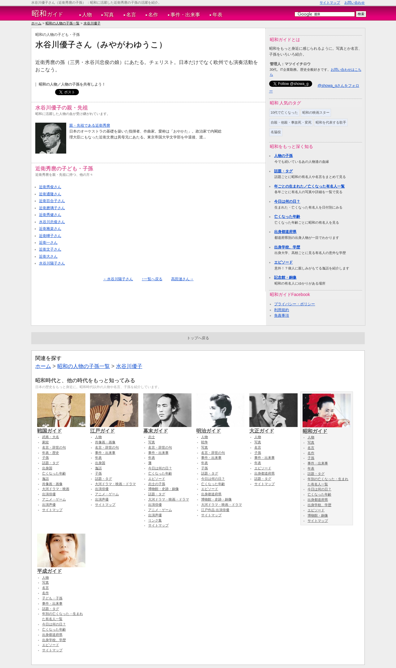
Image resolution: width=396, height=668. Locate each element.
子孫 (45, 457)
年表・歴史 (50, 452)
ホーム (36, 23)
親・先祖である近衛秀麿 (89, 125)
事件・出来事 (185, 14)
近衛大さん (48, 256)
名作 (153, 14)
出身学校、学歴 (287, 247)
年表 (217, 14)
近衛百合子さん (52, 201)
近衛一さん (48, 242)
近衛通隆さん (50, 194)
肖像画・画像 (52, 484)
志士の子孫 (156, 484)
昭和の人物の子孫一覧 (62, 23)
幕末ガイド (167, 427)
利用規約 (281, 310)
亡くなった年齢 (287, 216)
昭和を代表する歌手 (331, 122)
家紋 (45, 442)
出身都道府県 (285, 232)
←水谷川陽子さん (118, 279)
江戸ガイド (114, 427)
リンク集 (155, 520)
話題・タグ (283, 171)
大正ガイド (273, 427)
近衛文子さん (50, 249)
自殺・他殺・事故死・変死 (291, 122)
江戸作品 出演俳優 (215, 510)
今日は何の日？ (287, 201)
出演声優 (49, 504)
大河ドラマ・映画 (55, 489)
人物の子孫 (283, 156)
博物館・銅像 (318, 515)
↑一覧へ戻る (152, 279)
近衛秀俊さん (50, 187)
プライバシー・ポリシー (294, 304)
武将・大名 (50, 437)
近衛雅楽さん (50, 228)
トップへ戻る (198, 338)
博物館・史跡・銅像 (163, 489)
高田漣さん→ (182, 279)
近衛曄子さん (50, 236)
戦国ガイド (61, 427)
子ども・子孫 (52, 598)
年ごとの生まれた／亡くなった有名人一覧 (309, 186)
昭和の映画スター (315, 112)
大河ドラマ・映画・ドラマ (115, 484)
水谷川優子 (92, 23)
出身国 (47, 468)
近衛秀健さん (50, 215)
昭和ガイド (327, 428)
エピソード (283, 262)
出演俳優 (49, 494)
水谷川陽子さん (52, 263)
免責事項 (281, 315)
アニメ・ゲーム (54, 499)
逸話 (45, 478)
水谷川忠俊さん (52, 222)
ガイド (47, 13)
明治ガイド (220, 427)
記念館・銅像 (285, 277)
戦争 (204, 442)
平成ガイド (61, 568)
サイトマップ (330, 2)
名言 (131, 14)
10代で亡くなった (284, 112)
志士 (151, 437)
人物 (87, 14)
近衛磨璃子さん (52, 208)
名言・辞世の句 (54, 447)
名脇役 (276, 132)
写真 (109, 14)
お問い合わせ (354, 2)
